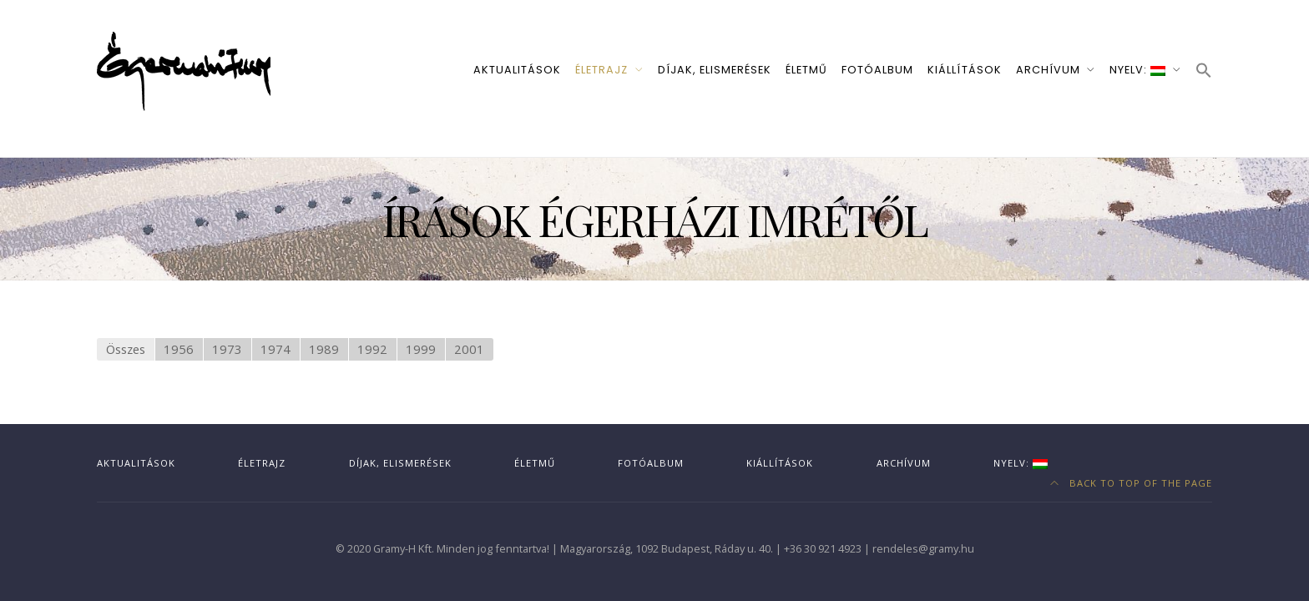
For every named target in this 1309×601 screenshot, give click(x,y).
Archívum (1048, 70)
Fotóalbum (877, 70)
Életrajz (601, 70)
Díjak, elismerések (714, 70)
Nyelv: (1137, 70)
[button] (1203, 71)
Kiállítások (964, 70)
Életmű (806, 70)
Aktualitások (517, 70)
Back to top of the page (1131, 483)
